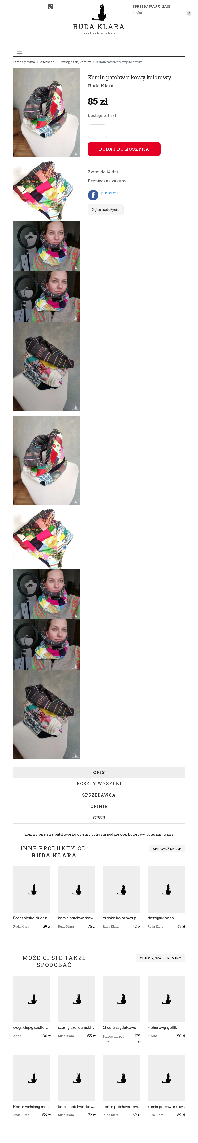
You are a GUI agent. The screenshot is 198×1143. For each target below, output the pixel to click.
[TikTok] (50, 6)
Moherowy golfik (162, 1027)
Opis (99, 772)
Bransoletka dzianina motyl (31, 918)
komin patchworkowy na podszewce (76, 1106)
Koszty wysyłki (99, 783)
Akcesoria (47, 62)
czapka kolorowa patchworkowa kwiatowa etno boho (121, 918)
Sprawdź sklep (167, 848)
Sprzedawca (99, 795)
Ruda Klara (99, 22)
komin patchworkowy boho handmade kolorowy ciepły (76, 918)
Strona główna (24, 62)
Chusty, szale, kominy (75, 62)
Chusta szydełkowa (119, 1027)
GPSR (99, 818)
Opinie (99, 806)
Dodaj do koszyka (124, 149)
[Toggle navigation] (19, 51)
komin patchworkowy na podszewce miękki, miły (121, 1106)
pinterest (109, 192)
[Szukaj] (160, 12)
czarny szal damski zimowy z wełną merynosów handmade (76, 1027)
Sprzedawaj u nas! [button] (151, 6)
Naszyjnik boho (161, 918)
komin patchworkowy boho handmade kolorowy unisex (166, 1106)
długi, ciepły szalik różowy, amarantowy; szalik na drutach (31, 1027)
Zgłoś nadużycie (105, 209)
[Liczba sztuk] (97, 131)
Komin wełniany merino (31, 1106)
